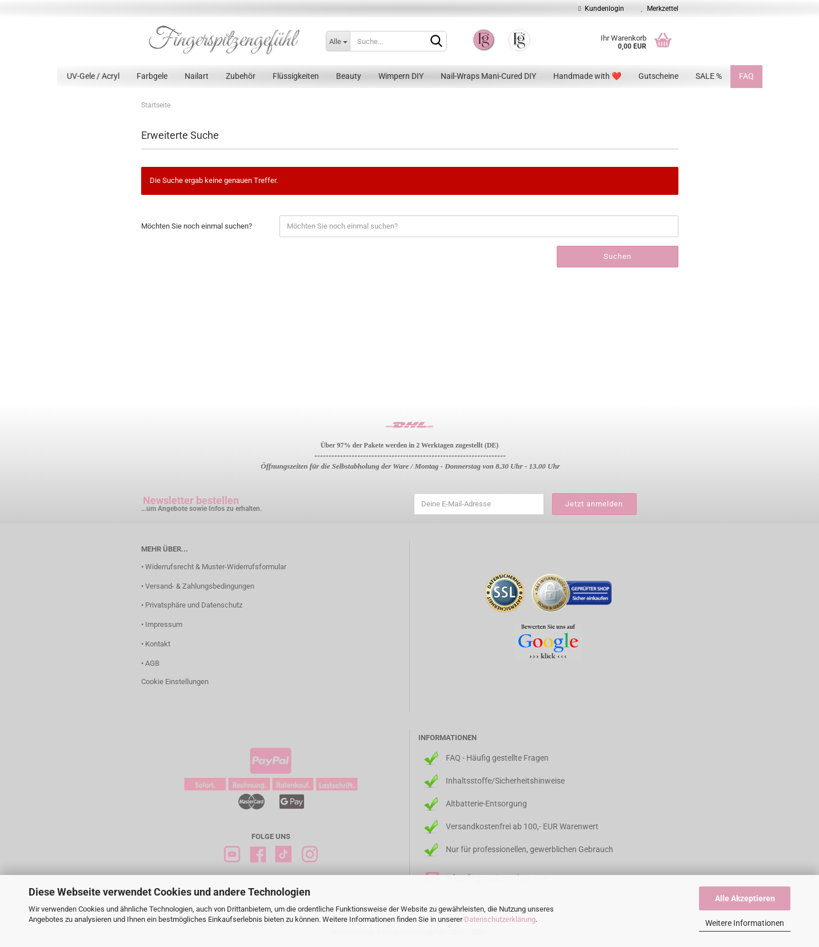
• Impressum (161, 624)
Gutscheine (658, 76)
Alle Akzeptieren (745, 898)
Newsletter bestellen (191, 500)
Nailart (197, 76)
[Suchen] (436, 41)
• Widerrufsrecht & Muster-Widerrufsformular (213, 566)
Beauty (348, 76)
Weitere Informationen (744, 923)
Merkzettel (659, 9)
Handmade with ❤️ (587, 76)
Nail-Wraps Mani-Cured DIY (488, 76)
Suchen (618, 256)
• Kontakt (155, 644)
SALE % (709, 76)
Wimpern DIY (401, 76)
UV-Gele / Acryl (93, 76)
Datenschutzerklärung (500, 919)
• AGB (150, 663)
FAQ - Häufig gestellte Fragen (497, 757)
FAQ (746, 76)
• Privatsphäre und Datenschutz (191, 605)
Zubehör (240, 76)
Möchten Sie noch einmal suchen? (196, 226)
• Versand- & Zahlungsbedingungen (197, 586)
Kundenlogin (601, 9)
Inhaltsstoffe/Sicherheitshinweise (505, 780)
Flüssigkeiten (296, 76)
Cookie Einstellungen (175, 681)
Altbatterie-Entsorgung (486, 803)
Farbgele (152, 76)
